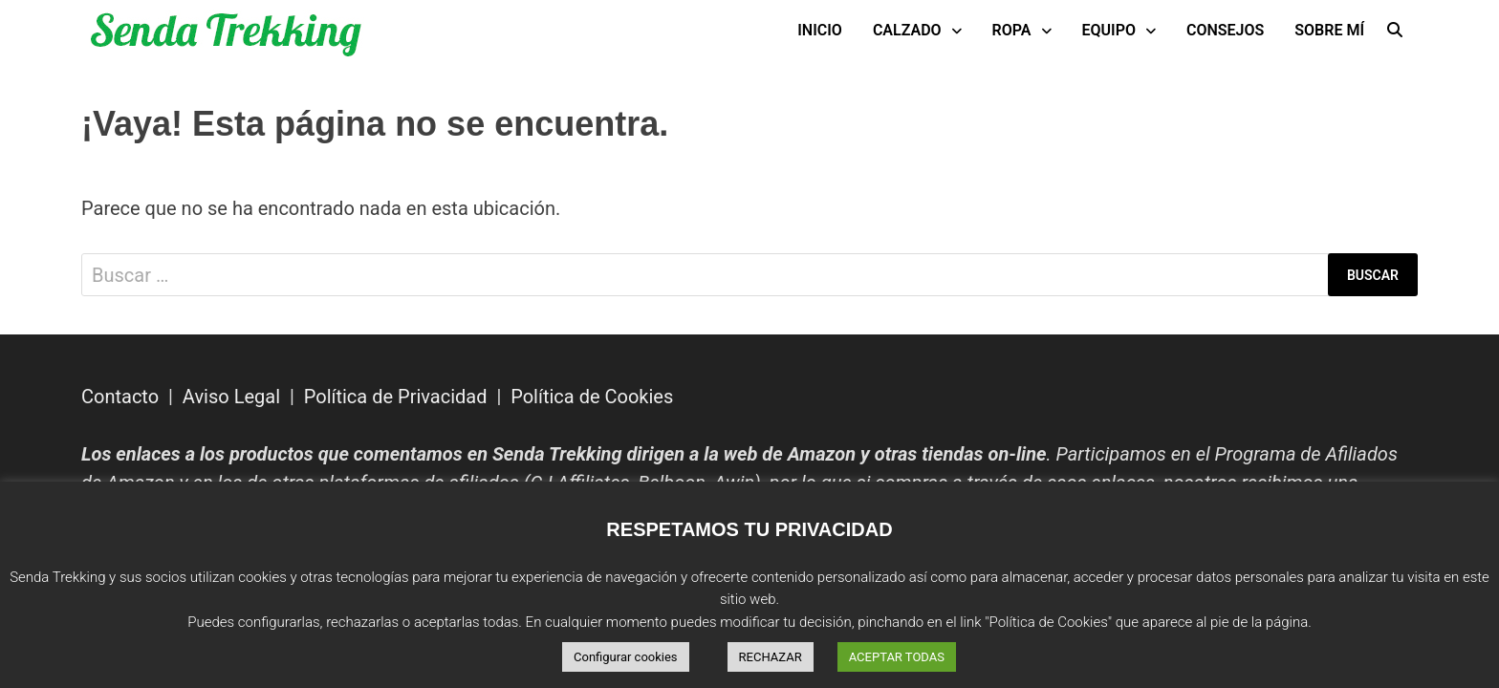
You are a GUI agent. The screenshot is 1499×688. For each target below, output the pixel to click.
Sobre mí (1329, 30)
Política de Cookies (592, 396)
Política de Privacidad (396, 396)
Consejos (1225, 30)
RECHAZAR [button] (770, 657)
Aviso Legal (231, 396)
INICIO (819, 30)
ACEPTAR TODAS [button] (897, 657)
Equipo (1109, 30)
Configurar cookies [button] (626, 657)
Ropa (1012, 30)
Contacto (120, 396)
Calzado (907, 30)
